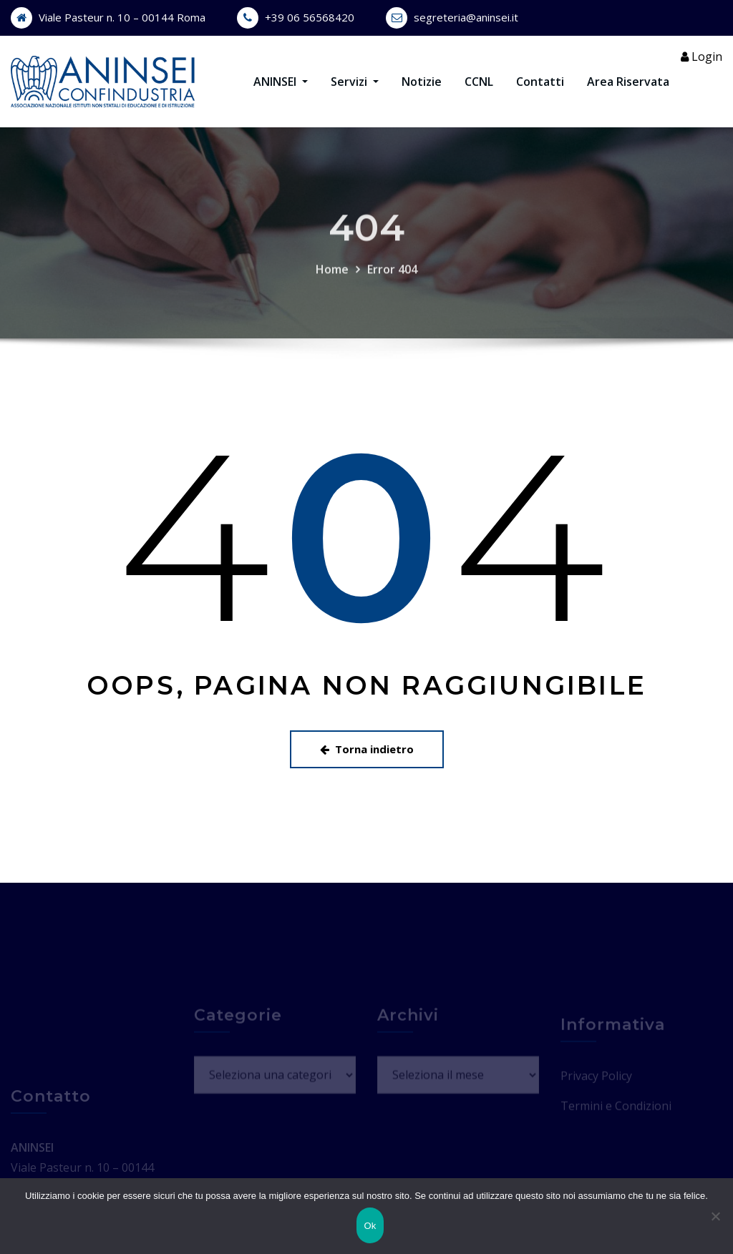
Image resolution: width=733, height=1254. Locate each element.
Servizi (355, 81)
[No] (715, 1216)
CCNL (479, 81)
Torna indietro (367, 749)
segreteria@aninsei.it (466, 17)
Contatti (540, 81)
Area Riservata (628, 81)
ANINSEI (280, 81)
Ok (370, 1225)
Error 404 (392, 288)
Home (332, 288)
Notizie (422, 81)
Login (701, 56)
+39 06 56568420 (309, 17)
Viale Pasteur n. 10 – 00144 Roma (122, 17)
